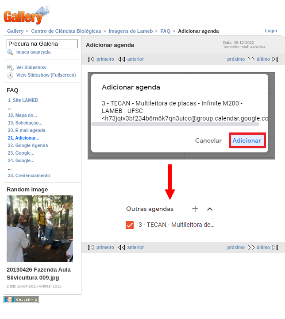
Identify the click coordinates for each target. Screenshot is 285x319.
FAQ (165, 31)
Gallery (15, 31)
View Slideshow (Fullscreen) (46, 75)
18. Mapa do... (22, 115)
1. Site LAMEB (23, 100)
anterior (135, 59)
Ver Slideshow (31, 67)
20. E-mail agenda (26, 130)
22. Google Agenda (28, 145)
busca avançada (33, 52)
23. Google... (21, 153)
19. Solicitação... (25, 123)
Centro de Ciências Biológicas (66, 31)
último (263, 59)
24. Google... (21, 160)
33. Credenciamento (29, 175)
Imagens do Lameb (131, 31)
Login (271, 30)
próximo (236, 59)
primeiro (105, 59)
